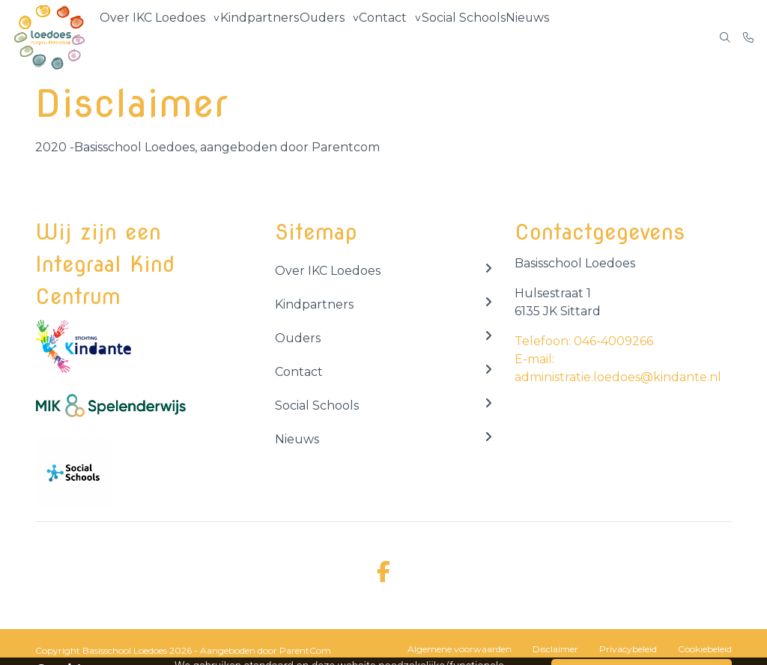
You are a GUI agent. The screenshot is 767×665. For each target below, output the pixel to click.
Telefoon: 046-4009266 (584, 341)
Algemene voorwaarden (459, 649)
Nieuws (532, 37)
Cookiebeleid (705, 649)
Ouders (320, 37)
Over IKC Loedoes (152, 37)
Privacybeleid (628, 649)
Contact (384, 37)
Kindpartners (257, 37)
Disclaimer (555, 649)
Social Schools (466, 37)
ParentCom (305, 650)
